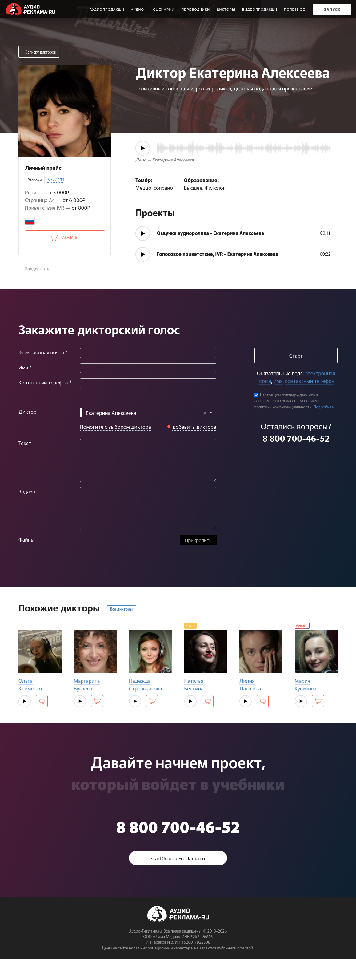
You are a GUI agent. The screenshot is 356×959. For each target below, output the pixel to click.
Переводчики (195, 9)
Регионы (35, 179)
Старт (296, 355)
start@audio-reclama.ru (178, 858)
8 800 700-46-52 (296, 438)
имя (278, 380)
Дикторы (226, 9)
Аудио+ (138, 9)
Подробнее (324, 407)
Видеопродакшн (259, 9)
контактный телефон (309, 380)
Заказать (68, 237)
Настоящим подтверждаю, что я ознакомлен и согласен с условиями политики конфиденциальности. (287, 401)
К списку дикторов (40, 51)
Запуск (332, 9)
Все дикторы (121, 608)
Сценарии (163, 9)
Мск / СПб (55, 179)
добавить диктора (194, 426)
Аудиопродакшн (107, 9)
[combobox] (148, 412)
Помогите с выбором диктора (115, 426)
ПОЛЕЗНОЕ (294, 9)
